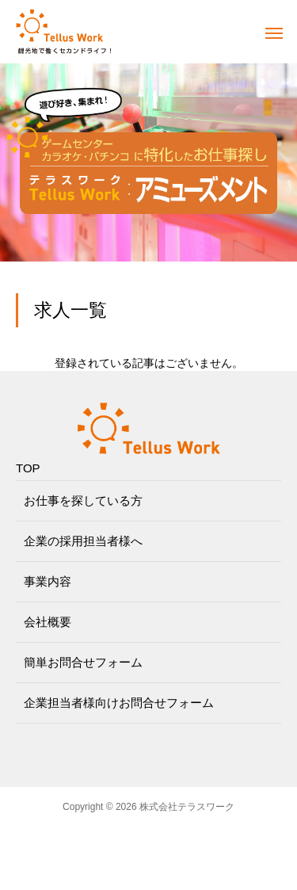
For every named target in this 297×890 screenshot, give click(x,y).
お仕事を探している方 (83, 500)
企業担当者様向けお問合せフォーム (119, 702)
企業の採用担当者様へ (83, 541)
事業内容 (47, 581)
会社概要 (47, 621)
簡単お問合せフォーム (83, 662)
